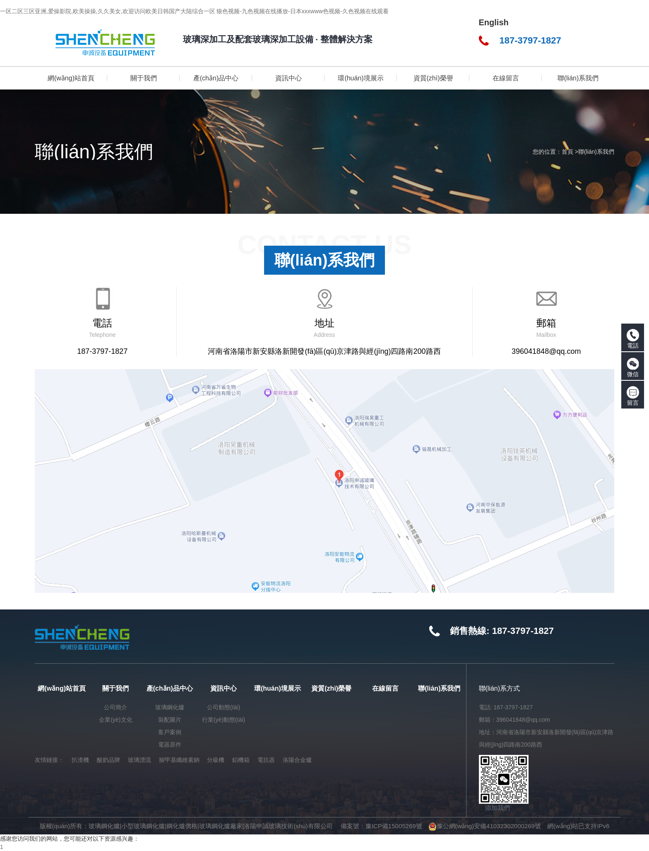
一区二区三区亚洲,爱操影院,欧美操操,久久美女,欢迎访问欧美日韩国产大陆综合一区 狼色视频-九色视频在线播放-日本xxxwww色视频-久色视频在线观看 (194, 11)
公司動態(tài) (223, 707)
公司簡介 (115, 707)
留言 (633, 396)
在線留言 (385, 688)
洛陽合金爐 (297, 760)
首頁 (567, 151)
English (494, 22)
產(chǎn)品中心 (170, 688)
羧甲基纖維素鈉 (179, 760)
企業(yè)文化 (115, 719)
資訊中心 (223, 688)
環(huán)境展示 (277, 688)
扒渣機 (80, 760)
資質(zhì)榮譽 (331, 688)
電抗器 (266, 760)
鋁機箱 (241, 760)
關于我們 (115, 688)
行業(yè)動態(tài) (223, 719)
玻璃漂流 (139, 760)
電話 (633, 339)
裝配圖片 (169, 719)
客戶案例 (169, 732)
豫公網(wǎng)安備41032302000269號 (484, 825)
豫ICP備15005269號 (393, 825)
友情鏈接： (49, 760)
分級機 (215, 760)
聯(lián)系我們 (596, 151)
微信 (633, 367)
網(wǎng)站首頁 (62, 688)
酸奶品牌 (108, 760)
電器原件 (169, 744)
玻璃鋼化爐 (169, 707)
